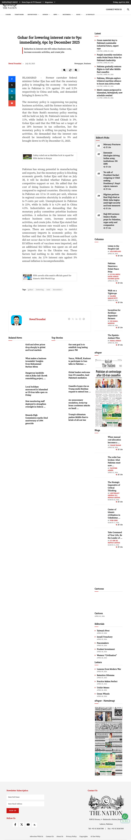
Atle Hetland (115, 251)
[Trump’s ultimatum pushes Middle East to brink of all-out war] (59, 418)
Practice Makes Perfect (107, 681)
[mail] (11, 103)
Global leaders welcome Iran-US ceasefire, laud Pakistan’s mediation (79, 375)
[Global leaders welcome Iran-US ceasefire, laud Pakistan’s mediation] (59, 376)
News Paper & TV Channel (32, 2)
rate (49, 290)
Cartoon (99, 613)
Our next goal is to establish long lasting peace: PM (78, 347)
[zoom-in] (76, 70)
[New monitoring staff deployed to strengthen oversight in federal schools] (15, 405)
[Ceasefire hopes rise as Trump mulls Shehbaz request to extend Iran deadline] (59, 390)
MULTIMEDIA (67, 14)
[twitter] (11, 85)
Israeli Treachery (104, 637)
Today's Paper (19, 14)
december (58, 290)
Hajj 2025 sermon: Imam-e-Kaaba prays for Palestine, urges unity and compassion (112, 219)
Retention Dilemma (105, 675)
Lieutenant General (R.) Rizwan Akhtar (114, 495)
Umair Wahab (115, 445)
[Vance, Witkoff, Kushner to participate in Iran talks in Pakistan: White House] (59, 362)
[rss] (34, 825)
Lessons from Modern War (109, 669)
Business (87, 63)
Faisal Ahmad (115, 341)
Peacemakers (103, 643)
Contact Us (50, 836)
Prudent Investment (106, 649)
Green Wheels (103, 694)
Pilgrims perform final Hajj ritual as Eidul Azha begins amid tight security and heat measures (111, 200)
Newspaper (78, 63)
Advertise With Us (36, 836)
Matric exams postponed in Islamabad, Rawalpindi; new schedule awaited (109, 93)
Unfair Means (103, 687)
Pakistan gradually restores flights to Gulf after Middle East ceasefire (109, 69)
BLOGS (78, 14)
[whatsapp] (11, 97)
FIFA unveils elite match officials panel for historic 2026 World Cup (52, 277)
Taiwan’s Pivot (103, 630)
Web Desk (114, 520)
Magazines (49, 2)
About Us (60, 836)
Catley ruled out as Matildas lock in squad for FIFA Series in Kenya (53, 157)
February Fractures (112, 144)
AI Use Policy (90, 14)
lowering (40, 290)
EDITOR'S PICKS (32, 14)
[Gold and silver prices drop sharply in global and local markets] (15, 348)
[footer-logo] (106, 805)
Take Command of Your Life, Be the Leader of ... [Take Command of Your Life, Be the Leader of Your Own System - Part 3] (115, 535)
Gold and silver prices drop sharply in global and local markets (35, 347)
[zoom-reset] (70, 70)
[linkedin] (11, 91)
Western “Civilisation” (107, 655)
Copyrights (84, 836)
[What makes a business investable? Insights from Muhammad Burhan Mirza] (15, 362)
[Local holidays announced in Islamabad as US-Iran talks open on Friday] (15, 391)
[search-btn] (128, 10)
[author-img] (100, 250)
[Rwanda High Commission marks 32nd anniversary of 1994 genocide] (15, 419)
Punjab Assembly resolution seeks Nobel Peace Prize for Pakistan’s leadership (109, 58)
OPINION (45, 14)
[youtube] (28, 824)
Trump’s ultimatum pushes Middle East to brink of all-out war (78, 417)
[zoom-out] (64, 70)
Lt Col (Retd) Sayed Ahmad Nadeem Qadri (114, 277)
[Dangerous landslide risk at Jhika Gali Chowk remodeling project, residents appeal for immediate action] (15, 377)
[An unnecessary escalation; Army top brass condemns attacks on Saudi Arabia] (59, 404)
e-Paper (8, 14)
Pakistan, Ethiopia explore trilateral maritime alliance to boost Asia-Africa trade (109, 81)
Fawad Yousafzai (14, 63)
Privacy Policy (71, 836)
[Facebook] (11, 79)
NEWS (55, 14)
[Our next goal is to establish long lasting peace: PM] (59, 348)
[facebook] (106, 147)
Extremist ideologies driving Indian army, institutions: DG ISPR (111, 158)
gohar (30, 290)
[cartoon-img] (109, 602)
